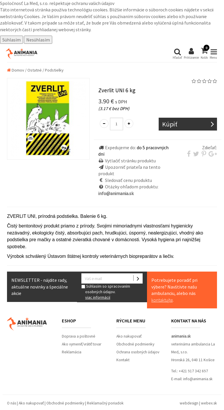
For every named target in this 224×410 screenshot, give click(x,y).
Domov (15, 70)
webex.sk (209, 403)
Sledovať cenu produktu (128, 180)
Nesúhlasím (38, 40)
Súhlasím (11, 40)
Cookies (32, 16)
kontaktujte (162, 300)
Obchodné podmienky (135, 344)
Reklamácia (71, 352)
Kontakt (123, 359)
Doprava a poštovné (78, 336)
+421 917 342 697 (193, 371)
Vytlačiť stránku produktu (130, 161)
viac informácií (97, 297)
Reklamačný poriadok (105, 403)
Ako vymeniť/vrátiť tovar (81, 344)
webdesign (189, 403)
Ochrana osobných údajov (137, 352)
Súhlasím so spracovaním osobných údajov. (112, 292)
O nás (11, 403)
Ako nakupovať (128, 336)
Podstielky (54, 70)
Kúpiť (169, 124)
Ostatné (34, 70)
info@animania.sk (198, 378)
